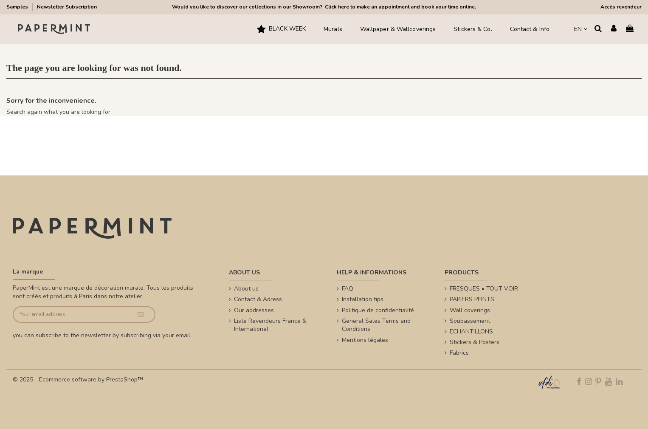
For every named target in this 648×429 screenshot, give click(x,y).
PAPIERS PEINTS (472, 299)
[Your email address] (70, 314)
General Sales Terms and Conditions (376, 325)
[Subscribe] (141, 314)
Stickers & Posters (474, 342)
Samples (17, 6)
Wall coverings (470, 310)
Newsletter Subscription (67, 6)
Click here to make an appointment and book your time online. (400, 6)
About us (246, 289)
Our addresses (254, 310)
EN (580, 29)
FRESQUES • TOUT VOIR (484, 289)
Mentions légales (365, 340)
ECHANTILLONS (471, 331)
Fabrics (459, 353)
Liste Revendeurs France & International (270, 325)
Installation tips (362, 299)
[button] (281, 29)
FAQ (347, 289)
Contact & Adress (258, 299)
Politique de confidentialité (378, 310)
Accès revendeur (621, 6)
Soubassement (470, 321)
